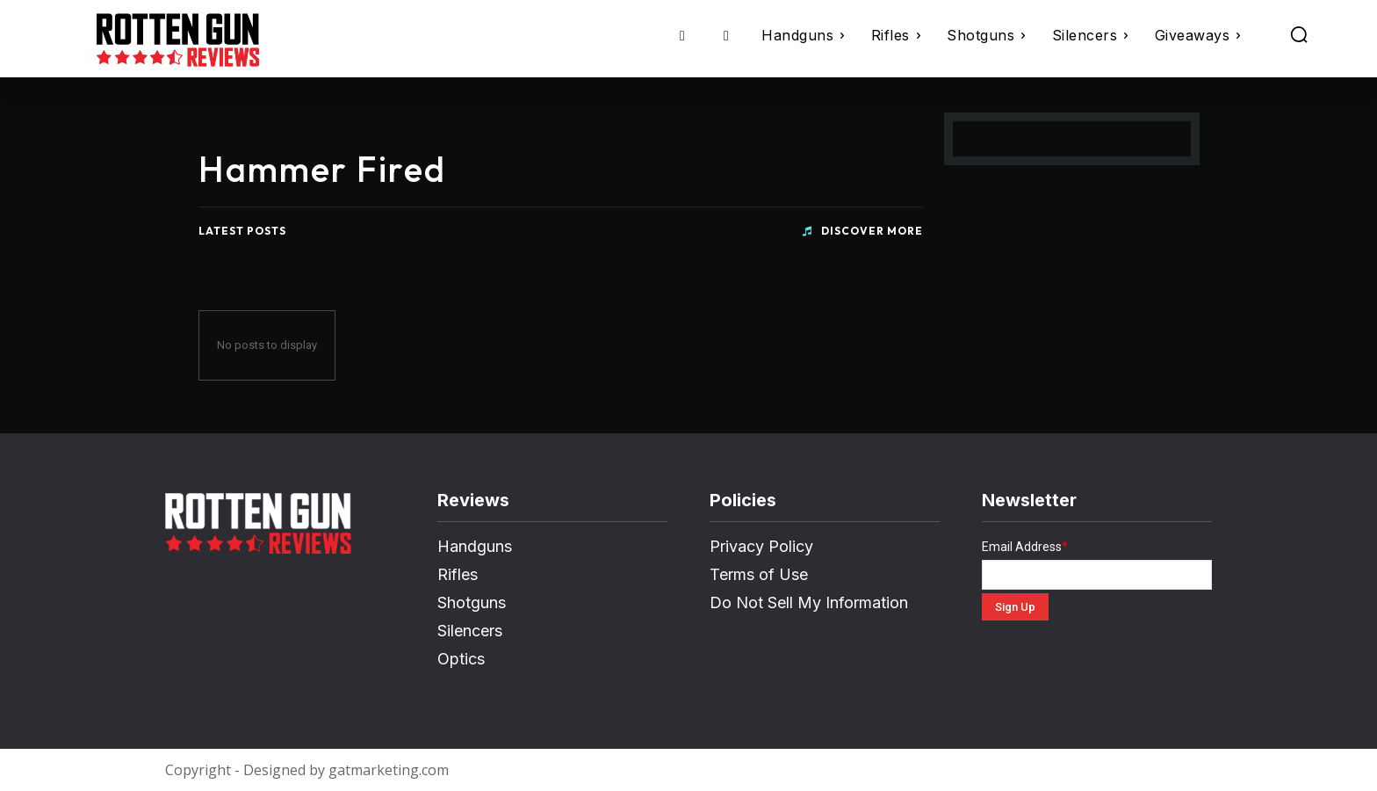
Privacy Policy (761, 546)
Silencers (469, 630)
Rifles (457, 574)
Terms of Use (759, 574)
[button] (1299, 34)
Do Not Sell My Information (809, 602)
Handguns (474, 546)
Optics (461, 658)
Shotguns (471, 602)
